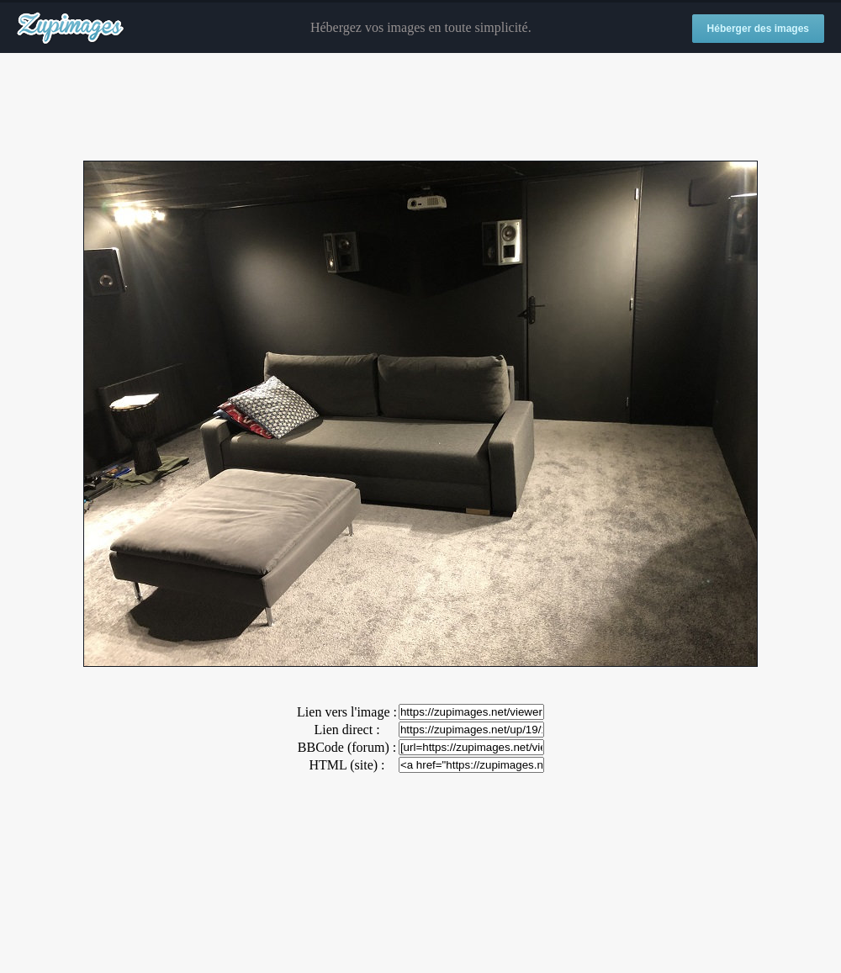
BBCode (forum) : (347, 747)
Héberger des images (758, 28)
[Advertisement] (420, 107)
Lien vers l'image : (347, 712)
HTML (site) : (346, 765)
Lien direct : (346, 729)
